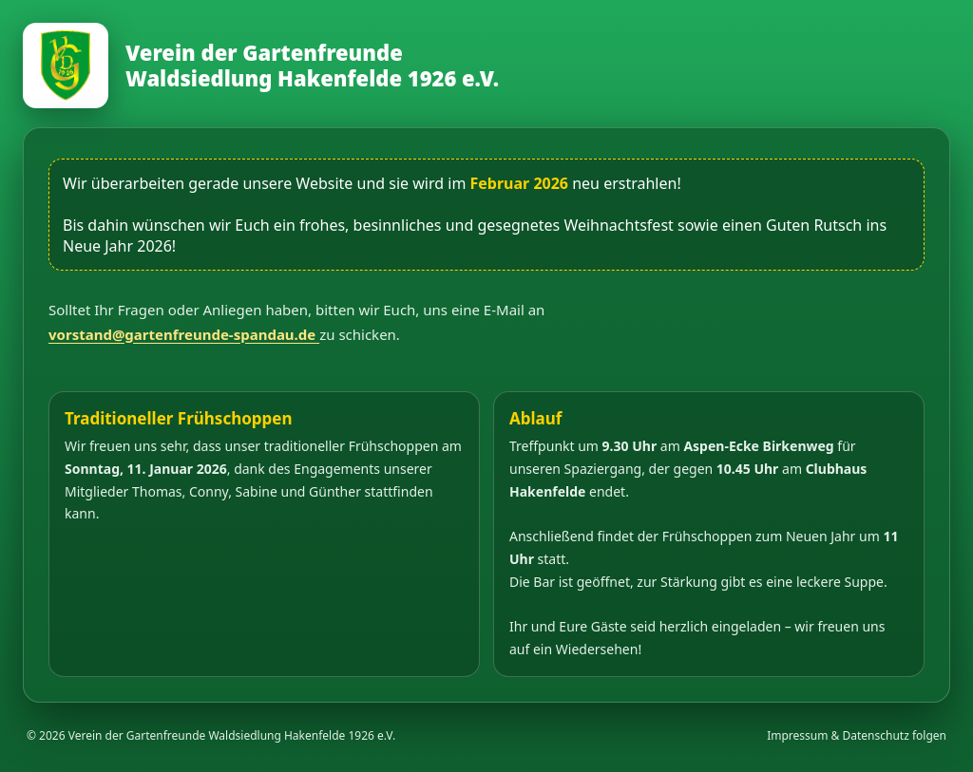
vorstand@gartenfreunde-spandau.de (183, 334)
